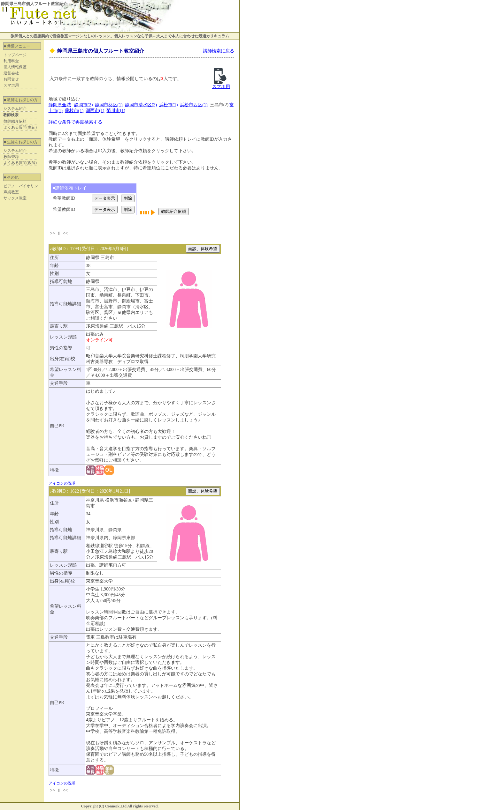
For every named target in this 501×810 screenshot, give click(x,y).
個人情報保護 (15, 67)
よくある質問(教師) (20, 162)
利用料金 (11, 61)
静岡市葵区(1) (108, 104)
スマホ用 (11, 85)
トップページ (15, 55)
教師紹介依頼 (15, 121)
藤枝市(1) (74, 110)
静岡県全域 (60, 104)
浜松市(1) (168, 104)
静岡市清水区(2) (141, 104)
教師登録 (11, 156)
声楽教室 (11, 192)
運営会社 (11, 73)
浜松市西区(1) (193, 104)
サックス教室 (15, 198)
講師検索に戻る (218, 50)
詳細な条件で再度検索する (75, 122)
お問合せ (11, 79)
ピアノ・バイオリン (21, 186)
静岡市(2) (83, 104)
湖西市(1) (95, 110)
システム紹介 (15, 108)
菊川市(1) (115, 110)
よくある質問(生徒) (20, 127)
